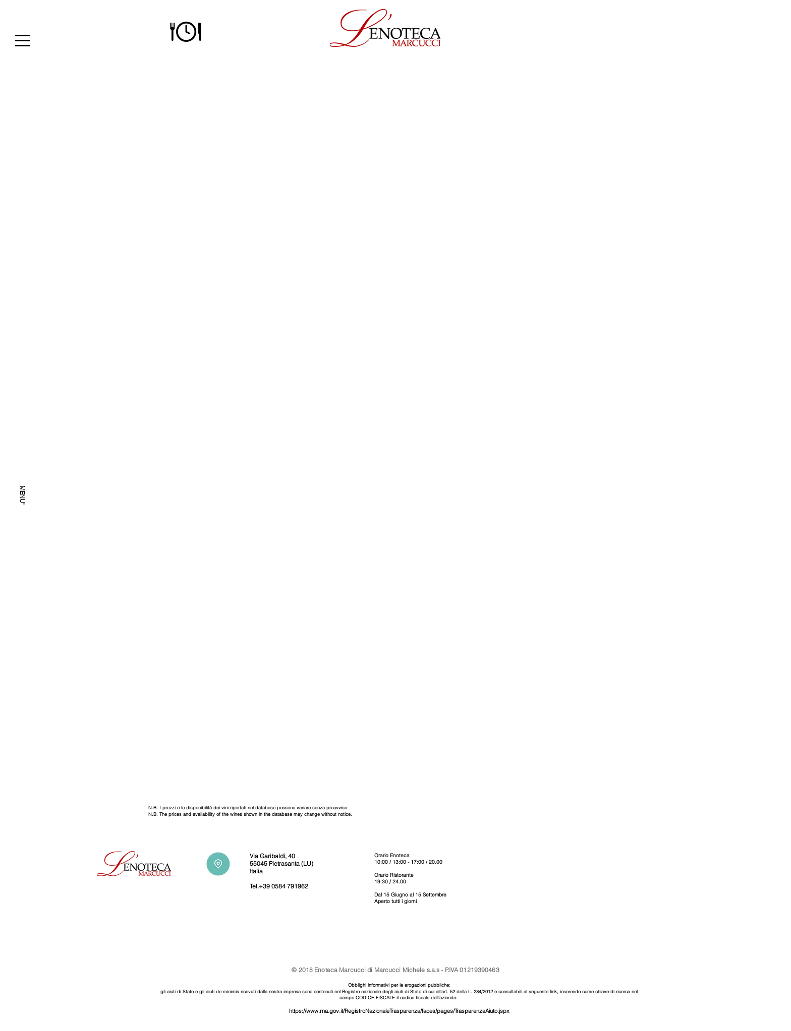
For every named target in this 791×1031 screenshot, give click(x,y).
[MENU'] (22, 496)
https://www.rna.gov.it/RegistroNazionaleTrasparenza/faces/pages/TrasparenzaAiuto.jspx (399, 1010)
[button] (22, 40)
